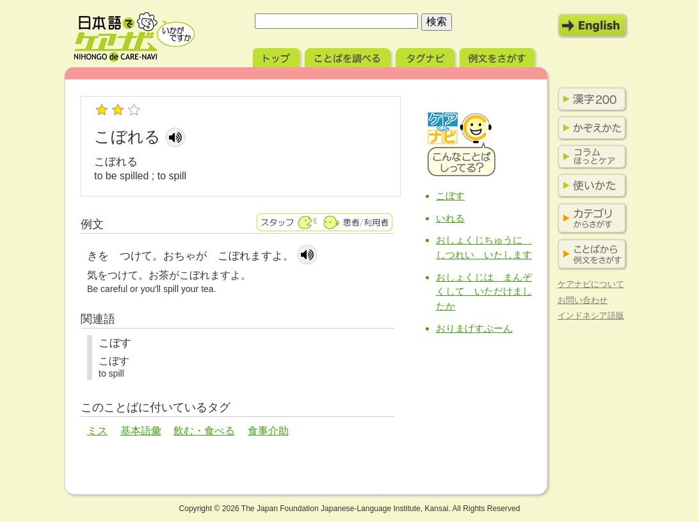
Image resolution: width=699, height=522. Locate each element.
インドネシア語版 (591, 315)
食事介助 (268, 430)
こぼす (450, 195)
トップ (277, 56)
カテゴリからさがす (589, 219)
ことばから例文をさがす (589, 255)
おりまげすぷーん (474, 328)
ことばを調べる (348, 56)
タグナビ (426, 56)
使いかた (589, 186)
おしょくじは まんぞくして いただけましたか (484, 291)
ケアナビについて (591, 284)
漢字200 (589, 99)
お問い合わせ (582, 300)
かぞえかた (589, 128)
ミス (97, 430)
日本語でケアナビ (134, 37)
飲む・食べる (204, 430)
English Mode (592, 25)
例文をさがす (498, 56)
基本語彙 (140, 430)
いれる (450, 218)
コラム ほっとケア (589, 157)
